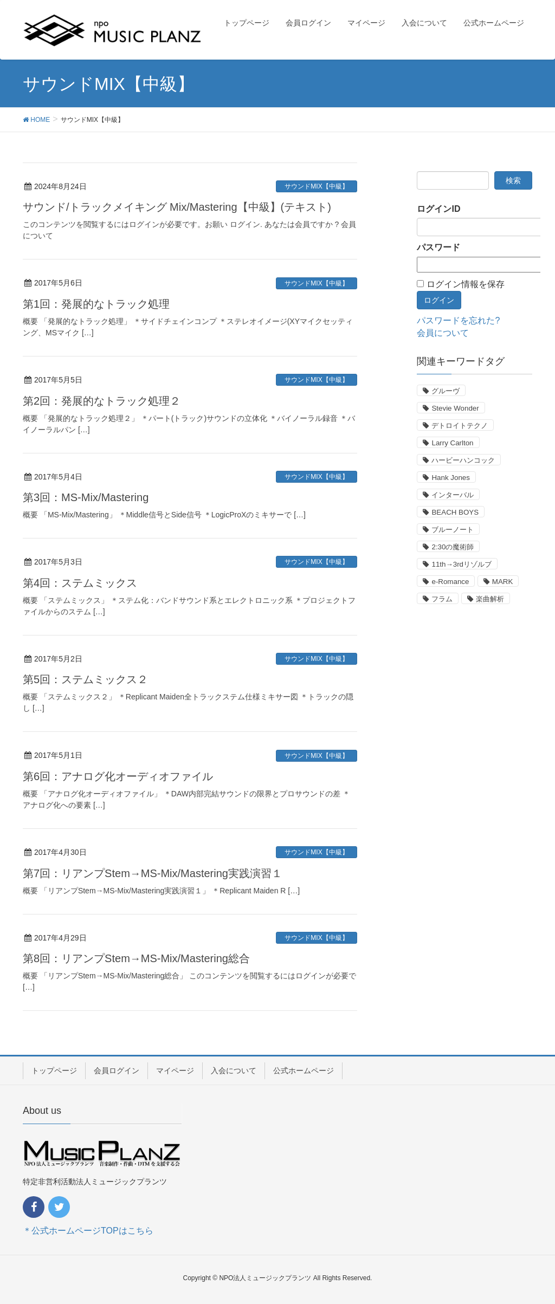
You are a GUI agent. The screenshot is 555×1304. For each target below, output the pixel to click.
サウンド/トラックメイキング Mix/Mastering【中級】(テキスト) (177, 207)
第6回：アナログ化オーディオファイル (118, 776)
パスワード (438, 247)
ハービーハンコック (463, 460)
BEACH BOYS (455, 512)
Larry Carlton (452, 443)
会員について (443, 333)
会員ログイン (116, 1070)
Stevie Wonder (455, 408)
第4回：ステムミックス (80, 583)
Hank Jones (450, 477)
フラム (442, 599)
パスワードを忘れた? (458, 320)
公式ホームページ (303, 1070)
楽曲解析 (490, 599)
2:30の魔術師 (452, 547)
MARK (502, 582)
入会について (233, 1070)
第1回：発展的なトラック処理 (96, 304)
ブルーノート (452, 530)
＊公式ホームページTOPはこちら (88, 1230)
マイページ (175, 1070)
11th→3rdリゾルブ (461, 564)
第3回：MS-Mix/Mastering (86, 497)
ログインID (438, 208)
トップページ (54, 1070)
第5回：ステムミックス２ (85, 679)
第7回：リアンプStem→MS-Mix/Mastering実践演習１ (152, 873)
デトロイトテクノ (459, 425)
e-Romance (450, 582)
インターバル (452, 495)
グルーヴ (445, 391)
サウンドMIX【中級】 (316, 186)
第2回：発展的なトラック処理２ (101, 401)
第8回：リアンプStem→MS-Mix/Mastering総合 (136, 958)
